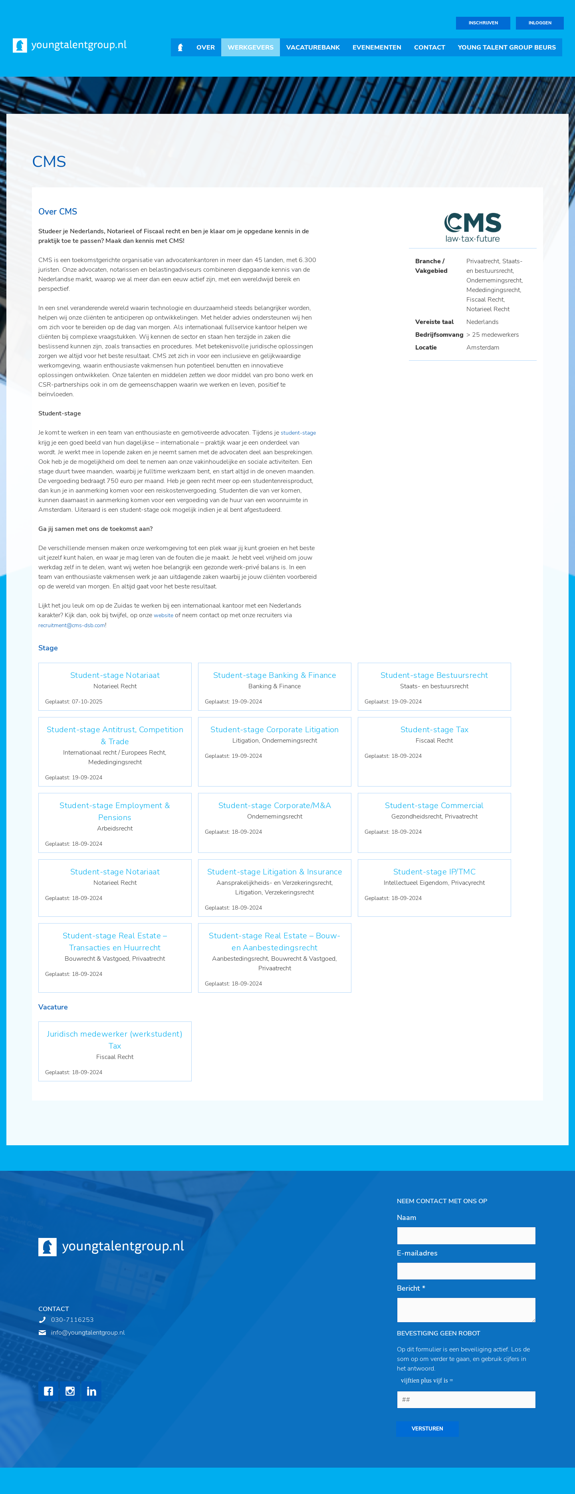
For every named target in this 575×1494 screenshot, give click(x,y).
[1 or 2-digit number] (466, 1400)
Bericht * (411, 1288)
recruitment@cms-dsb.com (71, 625)
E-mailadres (417, 1253)
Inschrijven (483, 23)
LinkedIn (91, 1391)
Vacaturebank (313, 47)
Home (180, 47)
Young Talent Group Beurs (507, 47)
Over (205, 47)
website (164, 615)
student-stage (298, 433)
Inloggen (540, 23)
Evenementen (377, 47)
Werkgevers (251, 47)
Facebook (48, 1391)
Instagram (70, 1391)
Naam (406, 1217)
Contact (429, 47)
